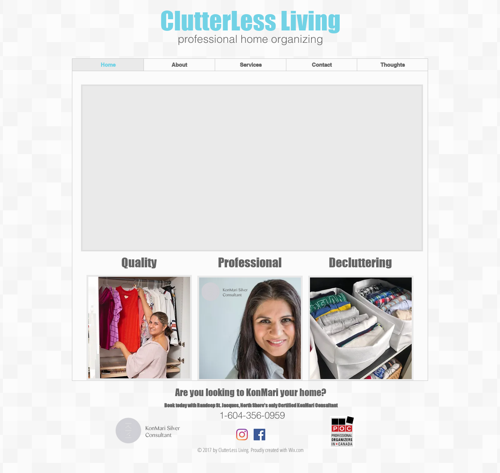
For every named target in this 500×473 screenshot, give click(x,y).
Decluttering (360, 262)
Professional (251, 262)
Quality (139, 262)
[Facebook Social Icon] (259, 434)
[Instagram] (242, 434)
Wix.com (296, 449)
